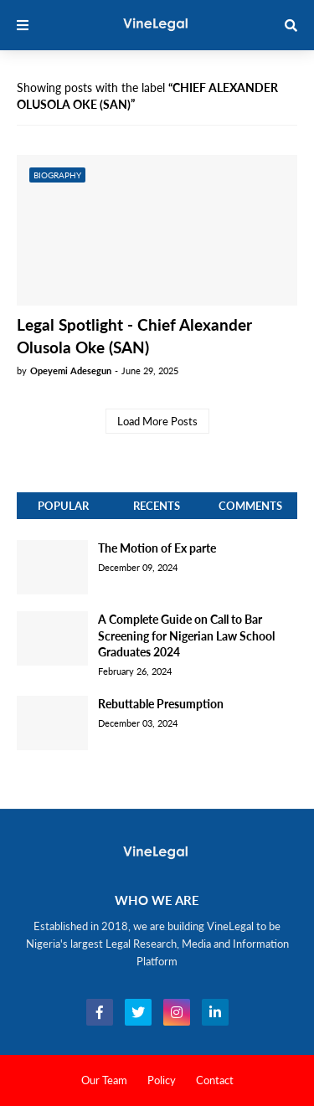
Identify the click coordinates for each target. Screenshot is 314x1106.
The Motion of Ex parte (157, 548)
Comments (250, 505)
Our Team (104, 1080)
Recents (156, 505)
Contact (215, 1080)
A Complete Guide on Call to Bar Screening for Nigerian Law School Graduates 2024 (186, 635)
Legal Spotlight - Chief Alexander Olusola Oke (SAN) (134, 336)
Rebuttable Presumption (161, 704)
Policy (161, 1080)
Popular (63, 505)
